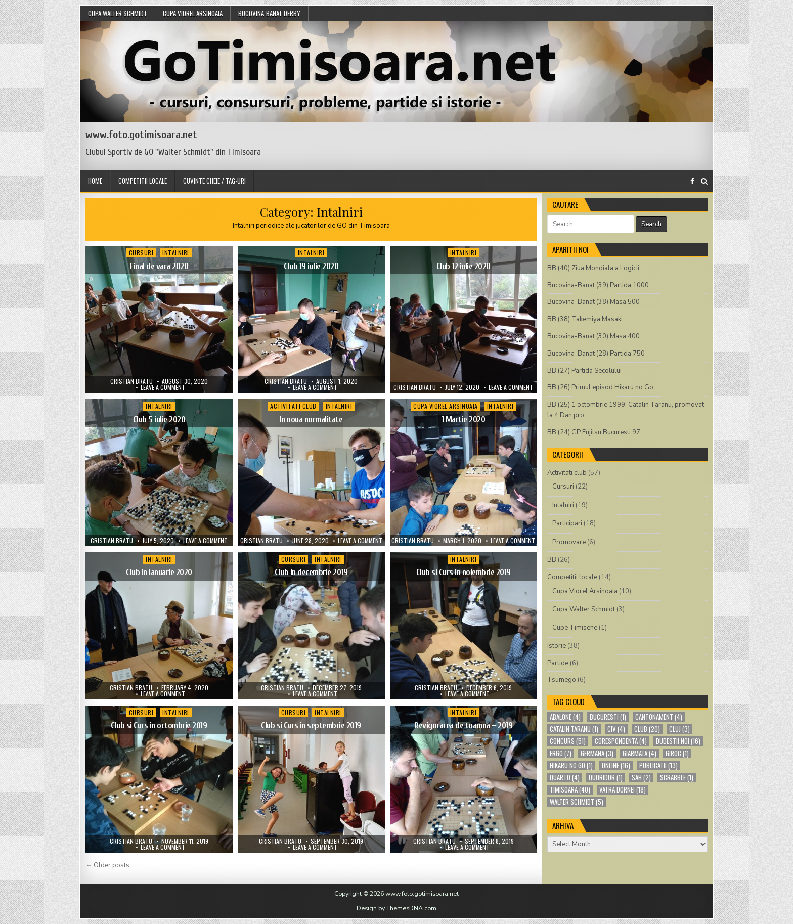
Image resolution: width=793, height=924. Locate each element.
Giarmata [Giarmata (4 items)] (639, 753)
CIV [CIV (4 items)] (616, 729)
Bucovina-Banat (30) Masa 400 (593, 336)
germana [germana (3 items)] (597, 753)
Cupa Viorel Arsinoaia (193, 13)
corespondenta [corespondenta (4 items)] (621, 741)
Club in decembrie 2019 (311, 572)
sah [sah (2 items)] (641, 777)
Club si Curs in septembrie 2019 (311, 725)
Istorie (556, 645)
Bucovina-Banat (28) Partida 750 (596, 353)
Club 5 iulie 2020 (159, 419)
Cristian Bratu (131, 381)
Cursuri (141, 252)
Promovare (569, 542)
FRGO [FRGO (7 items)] (560, 753)
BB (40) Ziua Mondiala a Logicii (593, 268)
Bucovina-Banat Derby (269, 13)
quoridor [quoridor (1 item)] (606, 777)
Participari (567, 523)
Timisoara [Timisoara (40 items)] (570, 790)
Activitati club (293, 406)
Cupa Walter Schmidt (117, 13)
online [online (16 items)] (616, 765)
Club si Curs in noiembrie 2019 (463, 572)
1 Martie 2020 (464, 419)
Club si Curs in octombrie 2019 (159, 725)
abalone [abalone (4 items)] (565, 717)
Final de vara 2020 (158, 266)
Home (95, 180)
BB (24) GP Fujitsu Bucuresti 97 (593, 432)
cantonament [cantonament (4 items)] (658, 717)
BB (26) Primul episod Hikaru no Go (600, 387)
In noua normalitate (311, 419)
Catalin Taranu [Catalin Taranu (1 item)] (574, 729)
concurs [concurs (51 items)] (568, 741)
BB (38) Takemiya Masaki (585, 319)
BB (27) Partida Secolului (584, 370)
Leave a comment (163, 387)
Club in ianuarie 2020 (159, 572)
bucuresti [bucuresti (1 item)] (608, 717)
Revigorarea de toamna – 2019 (463, 725)
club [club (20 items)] (647, 729)
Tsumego (561, 679)
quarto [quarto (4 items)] (565, 777)
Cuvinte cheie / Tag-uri (214, 180)
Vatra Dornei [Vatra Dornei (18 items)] (622, 790)
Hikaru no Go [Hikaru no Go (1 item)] (571, 765)
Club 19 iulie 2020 (311, 266)
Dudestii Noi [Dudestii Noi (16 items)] (678, 741)
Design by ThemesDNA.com (396, 908)
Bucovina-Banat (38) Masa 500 (593, 301)
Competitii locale (142, 180)
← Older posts (107, 865)
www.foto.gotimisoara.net (141, 134)
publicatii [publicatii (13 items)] (658, 765)
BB (551, 559)
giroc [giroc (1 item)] (677, 753)
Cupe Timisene (574, 627)
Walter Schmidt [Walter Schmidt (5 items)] (576, 802)
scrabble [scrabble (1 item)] (676, 777)
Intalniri (175, 252)
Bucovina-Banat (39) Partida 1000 (598, 285)
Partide (557, 663)
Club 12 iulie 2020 (463, 266)
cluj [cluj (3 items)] (679, 729)
